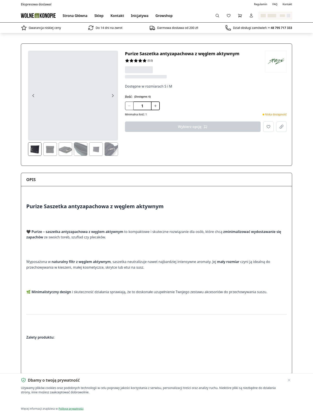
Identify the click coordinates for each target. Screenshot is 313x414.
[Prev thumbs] (31, 149)
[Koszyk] (240, 16)
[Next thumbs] (114, 149)
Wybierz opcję (193, 126)
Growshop (164, 15)
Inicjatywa (139, 15)
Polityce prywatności (70, 409)
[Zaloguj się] (251, 16)
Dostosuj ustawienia (72, 401)
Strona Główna (75, 15)
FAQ (274, 4)
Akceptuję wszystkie (36, 401)
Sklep (98, 15)
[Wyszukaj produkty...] (217, 16)
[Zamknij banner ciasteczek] (289, 380)
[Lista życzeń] (229, 16)
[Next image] (112, 95)
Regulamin (260, 4)
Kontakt (287, 4)
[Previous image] (33, 95)
